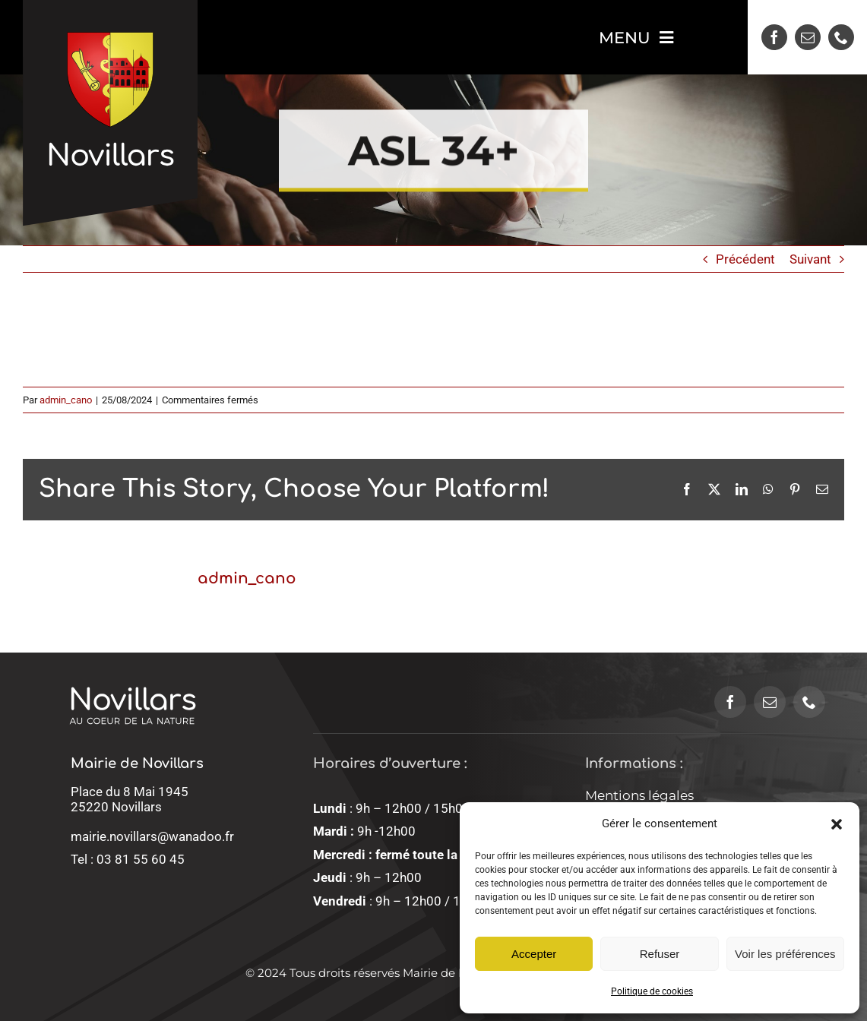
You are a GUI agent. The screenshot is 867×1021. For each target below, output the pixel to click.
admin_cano (66, 400)
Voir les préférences (785, 953)
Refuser (660, 953)
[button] (836, 824)
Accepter (533, 953)
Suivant (810, 259)
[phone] (841, 37)
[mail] (808, 37)
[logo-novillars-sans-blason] (132, 669)
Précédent (745, 259)
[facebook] (774, 37)
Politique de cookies (652, 991)
